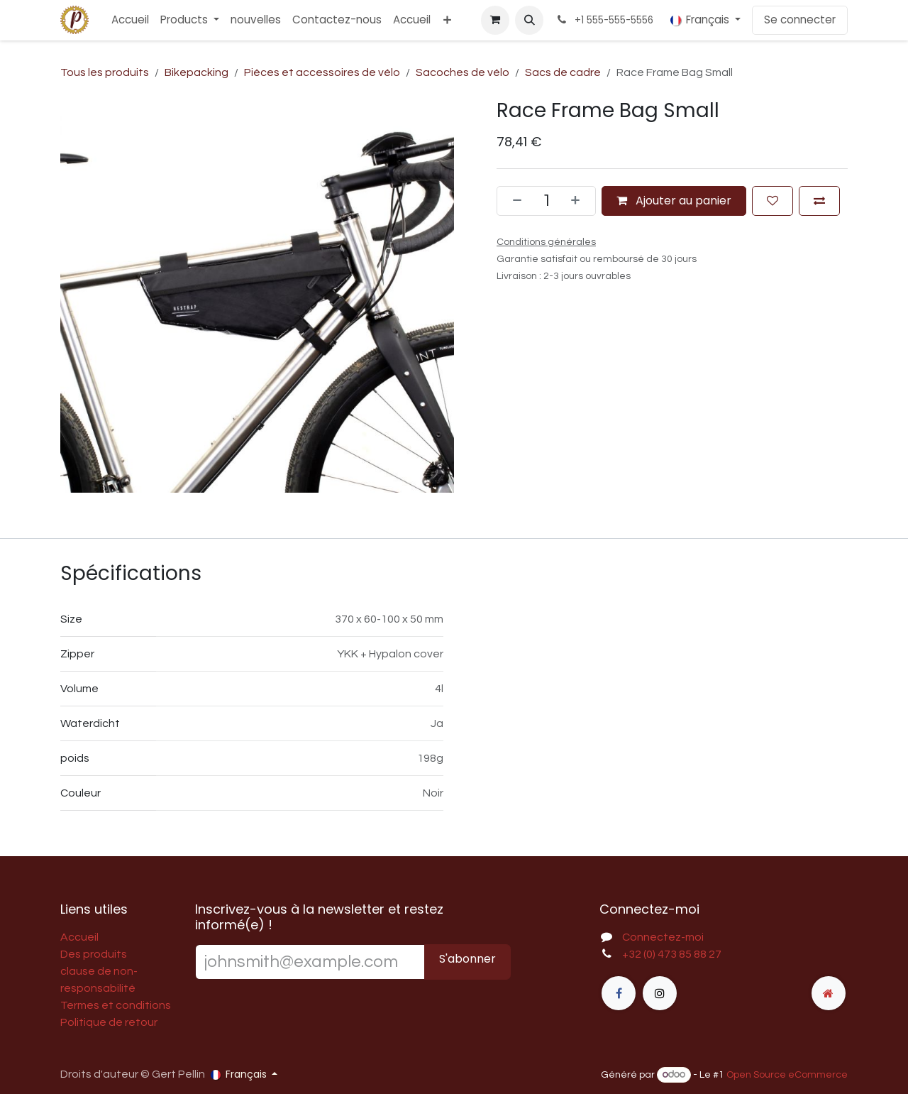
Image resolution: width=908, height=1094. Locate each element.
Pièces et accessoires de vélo (322, 72)
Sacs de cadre (563, 72)
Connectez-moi (663, 937)
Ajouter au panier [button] (673, 200)
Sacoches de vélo (462, 72)
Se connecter (800, 19)
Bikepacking (196, 72)
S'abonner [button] (467, 959)
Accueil (79, 937)
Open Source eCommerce (787, 1075)
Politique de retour (108, 1022)
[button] (529, 20)
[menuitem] (130, 20)
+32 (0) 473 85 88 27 (671, 954)
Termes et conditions (115, 1005)
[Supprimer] (512, 200)
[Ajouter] (579, 200)
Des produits (93, 954)
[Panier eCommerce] (495, 20)
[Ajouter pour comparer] (819, 200)
